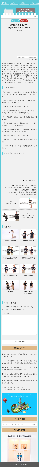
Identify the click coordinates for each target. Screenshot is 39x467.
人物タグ (14, 3)
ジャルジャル (32, 180)
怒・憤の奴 (26, 192)
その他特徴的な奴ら (30, 194)
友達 (26, 180)
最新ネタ (5, 3)
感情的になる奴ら (31, 188)
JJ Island (19, 406)
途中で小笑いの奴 (10, 188)
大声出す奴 (20, 188)
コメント (6, 313)
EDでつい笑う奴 (31, 190)
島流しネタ (24, 3)
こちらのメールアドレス (10, 390)
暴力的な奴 (19, 194)
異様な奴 (34, 192)
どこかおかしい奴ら (15, 192)
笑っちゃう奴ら (20, 190)
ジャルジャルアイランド (22, 185)
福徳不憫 (34, 185)
